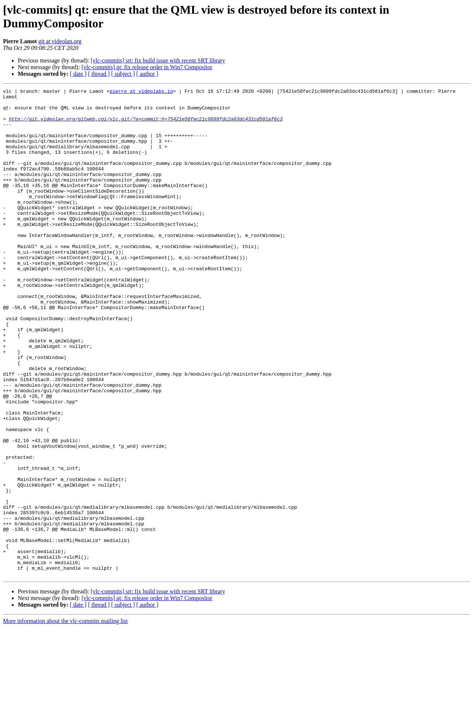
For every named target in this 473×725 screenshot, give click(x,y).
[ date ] (78, 74)
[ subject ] (123, 74)
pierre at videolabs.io (141, 92)
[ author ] (147, 74)
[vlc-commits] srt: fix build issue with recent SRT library (158, 60)
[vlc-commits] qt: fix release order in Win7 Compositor (146, 67)
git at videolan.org (60, 41)
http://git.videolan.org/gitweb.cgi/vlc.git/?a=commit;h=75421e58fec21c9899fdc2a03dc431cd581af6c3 (146, 125)
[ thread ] (99, 74)
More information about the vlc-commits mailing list (65, 718)
